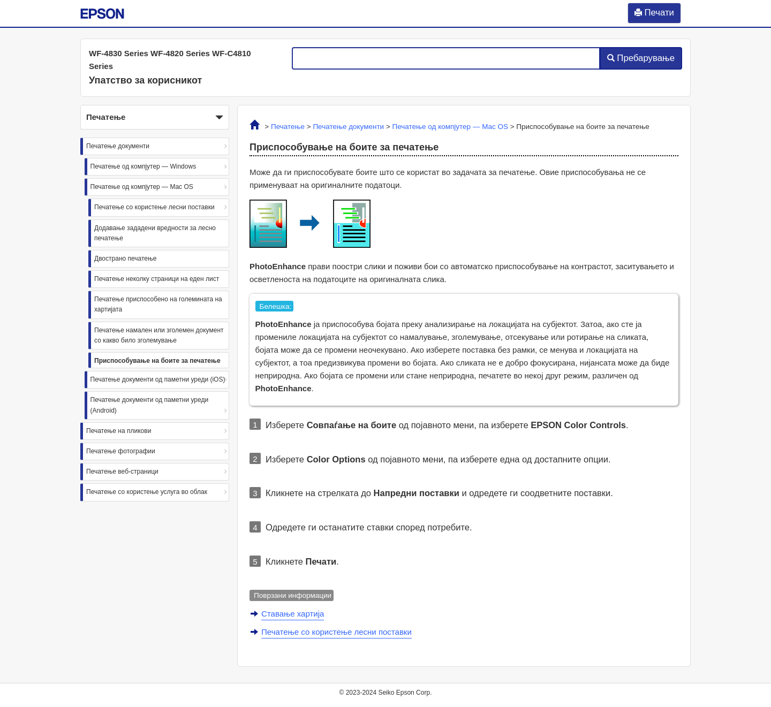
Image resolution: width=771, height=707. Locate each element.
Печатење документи (117, 146)
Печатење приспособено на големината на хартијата (158, 304)
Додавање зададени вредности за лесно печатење (155, 233)
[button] (154, 117)
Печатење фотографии (120, 451)
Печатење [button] (154, 117)
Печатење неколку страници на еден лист (156, 279)
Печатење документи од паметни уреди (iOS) (157, 379)
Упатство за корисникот (145, 80)
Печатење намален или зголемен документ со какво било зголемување (159, 335)
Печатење (288, 127)
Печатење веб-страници (122, 471)
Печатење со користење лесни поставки (154, 207)
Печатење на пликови (118, 431)
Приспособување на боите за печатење (157, 360)
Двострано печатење (125, 258)
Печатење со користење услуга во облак (146, 492)
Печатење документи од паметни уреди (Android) (149, 405)
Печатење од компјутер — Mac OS (141, 187)
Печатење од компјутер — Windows (143, 166)
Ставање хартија (292, 613)
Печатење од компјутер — (450, 127)
